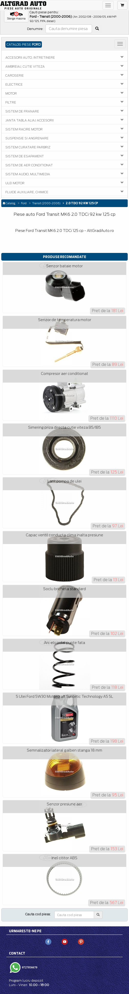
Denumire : (35, 29)
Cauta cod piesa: (38, 914)
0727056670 (29, 967)
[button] (16, 16)
